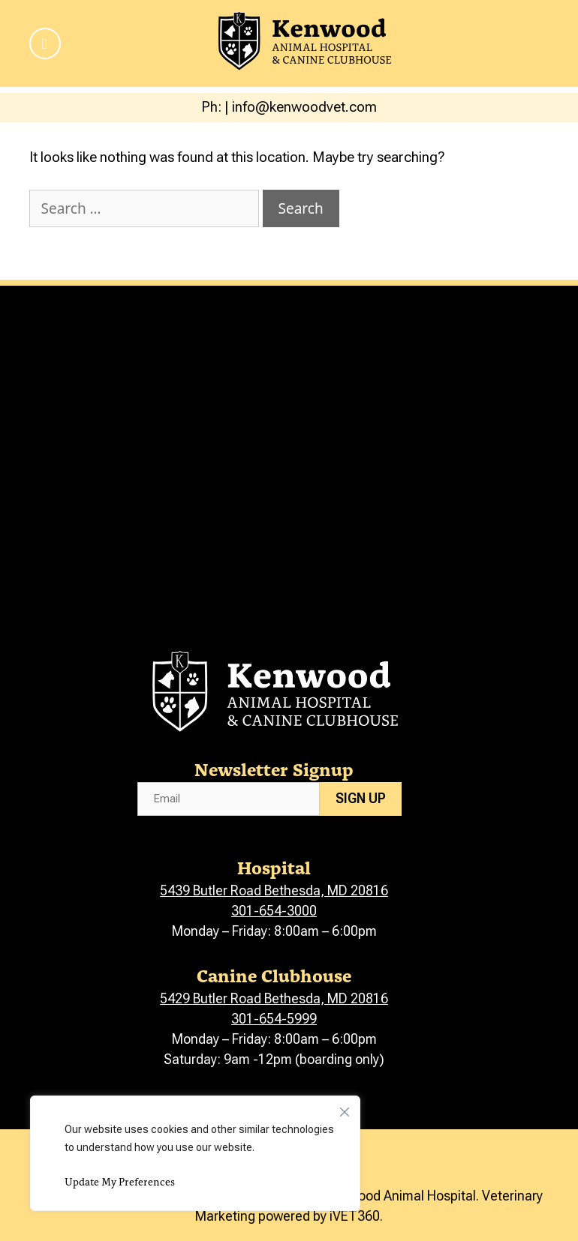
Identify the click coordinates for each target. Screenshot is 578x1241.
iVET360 (355, 1216)
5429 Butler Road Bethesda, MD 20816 (274, 998)
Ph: (212, 106)
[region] (195, 1153)
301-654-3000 (274, 911)
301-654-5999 (274, 1019)
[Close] (345, 1108)
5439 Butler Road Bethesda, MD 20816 (274, 890)
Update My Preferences (120, 1181)
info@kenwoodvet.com (304, 106)
